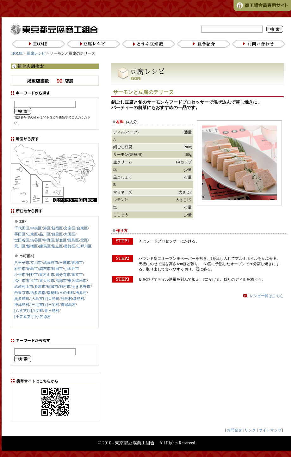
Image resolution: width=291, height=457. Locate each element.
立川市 (36, 262)
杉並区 (61, 240)
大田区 (69, 234)
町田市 (57, 268)
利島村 (66, 298)
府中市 (20, 268)
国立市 (77, 274)
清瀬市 (61, 280)
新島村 (78, 298)
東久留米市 (77, 280)
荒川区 (20, 246)
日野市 (32, 274)
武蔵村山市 (23, 286)
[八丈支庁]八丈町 (28, 310)
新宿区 (57, 228)
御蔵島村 (68, 304)
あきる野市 (80, 286)
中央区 (36, 228)
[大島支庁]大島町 (44, 298)
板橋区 (32, 246)
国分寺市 (63, 274)
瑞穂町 (52, 292)
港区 (47, 228)
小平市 (20, 274)
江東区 (32, 234)
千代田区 (21, 228)
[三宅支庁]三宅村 (44, 304)
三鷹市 (65, 262)
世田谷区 (21, 240)
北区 (84, 240)
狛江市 (32, 280)
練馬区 (45, 246)
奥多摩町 (21, 298)
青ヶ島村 (51, 310)
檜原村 (81, 292)
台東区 (82, 228)
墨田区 (20, 234)
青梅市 (77, 262)
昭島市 (32, 268)
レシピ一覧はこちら (267, 296)
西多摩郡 (38, 292)
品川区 (45, 234)
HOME (16, 53)
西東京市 (21, 292)
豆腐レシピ (36, 53)
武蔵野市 (50, 262)
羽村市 (65, 286)
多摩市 (40, 286)
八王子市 (21, 262)
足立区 (57, 246)
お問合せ (234, 430)
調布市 (45, 268)
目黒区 (57, 234)
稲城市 (52, 286)
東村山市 (46, 274)
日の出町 (66, 292)
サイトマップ (270, 430)
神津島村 (21, 304)
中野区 (48, 240)
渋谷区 (36, 240)
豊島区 (73, 240)
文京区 (69, 228)
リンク (250, 430)
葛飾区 (69, 246)
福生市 (20, 280)
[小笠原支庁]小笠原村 (32, 316)
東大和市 (46, 280)
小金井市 (71, 268)
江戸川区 (84, 246)
